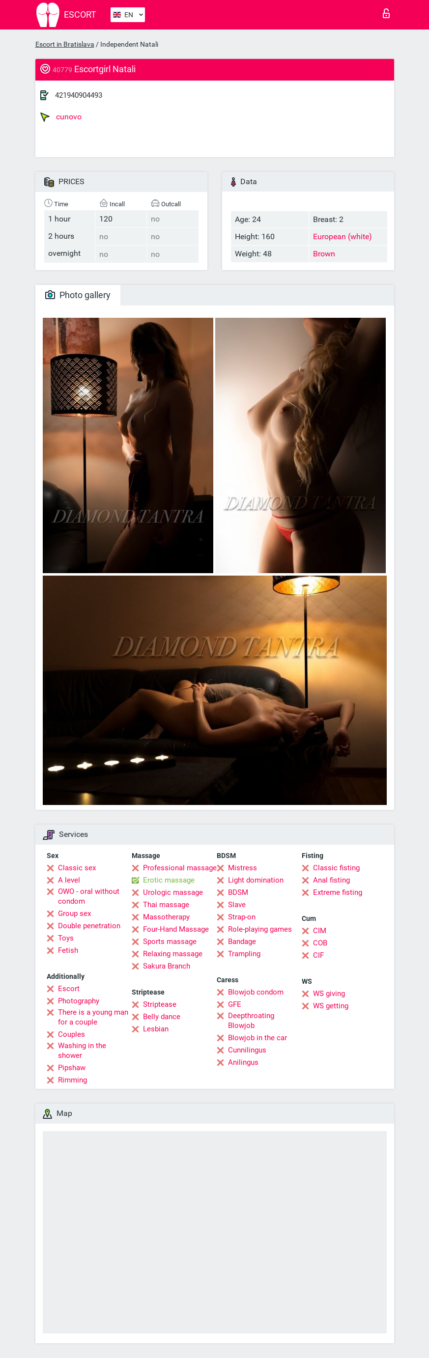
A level (69, 880)
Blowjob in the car (257, 1037)
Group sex (74, 913)
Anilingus (243, 1062)
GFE (234, 1004)
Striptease (159, 1004)
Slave (237, 904)
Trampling (244, 953)
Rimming (72, 1080)
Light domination (256, 880)
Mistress (242, 867)
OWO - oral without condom (88, 896)
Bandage (242, 941)
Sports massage (170, 941)
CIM (319, 930)
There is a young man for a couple (93, 1017)
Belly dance (161, 1016)
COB (320, 943)
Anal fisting (331, 880)
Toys (66, 938)
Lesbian (156, 1029)
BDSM (238, 892)
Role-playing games (260, 929)
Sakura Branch (166, 966)
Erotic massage (169, 880)
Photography (78, 1001)
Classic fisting (336, 867)
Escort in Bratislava (64, 44)
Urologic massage (173, 892)
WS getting (330, 1005)
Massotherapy (166, 917)
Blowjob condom (256, 992)
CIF (318, 955)
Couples (71, 1034)
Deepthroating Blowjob (251, 1020)
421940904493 (78, 95)
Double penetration (89, 925)
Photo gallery (78, 295)
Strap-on (242, 917)
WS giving (329, 993)
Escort (69, 988)
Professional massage (180, 867)
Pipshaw (72, 1067)
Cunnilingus (247, 1050)
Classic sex (77, 867)
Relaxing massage (172, 953)
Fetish (68, 950)
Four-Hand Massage (176, 929)
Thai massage (166, 904)
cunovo (61, 117)
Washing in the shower (82, 1050)
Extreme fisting (337, 892)
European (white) (342, 236)
